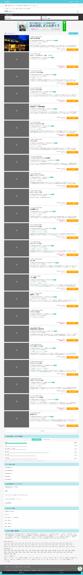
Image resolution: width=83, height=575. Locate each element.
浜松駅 (5, 552)
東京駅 (5, 550)
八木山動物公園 (41, 503)
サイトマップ (54, 570)
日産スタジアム (7, 559)
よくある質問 (8, 570)
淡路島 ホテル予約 (34, 544)
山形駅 (64, 552)
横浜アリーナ (13, 559)
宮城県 (17, 8)
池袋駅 (23, 550)
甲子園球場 (25, 557)
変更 (77, 11)
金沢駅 (13, 552)
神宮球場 (20, 557)
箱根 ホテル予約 (14, 544)
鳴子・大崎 (8, 523)
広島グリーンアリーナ (42, 559)
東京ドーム (6, 557)
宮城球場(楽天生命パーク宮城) (41, 487)
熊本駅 (45, 552)
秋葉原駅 (38, 550)
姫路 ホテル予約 (28, 546)
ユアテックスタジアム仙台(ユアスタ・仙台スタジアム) (41, 495)
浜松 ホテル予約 (48, 544)
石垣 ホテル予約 (27, 544)
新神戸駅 (27, 552)
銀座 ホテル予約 (62, 543)
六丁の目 (32, 395)
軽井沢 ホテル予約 (69, 543)
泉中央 (32, 173)
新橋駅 (46, 550)
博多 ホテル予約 (48, 543)
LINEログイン (72, 1)
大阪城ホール (34, 559)
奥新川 (32, 190)
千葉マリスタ (61, 557)
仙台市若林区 (8, 479)
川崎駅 (66, 550)
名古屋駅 (9, 552)
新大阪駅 (20, 552)
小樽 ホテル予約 (7, 543)
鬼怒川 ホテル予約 (7, 546)
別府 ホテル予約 (14, 546)
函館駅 (11, 553)
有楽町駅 (42, 550)
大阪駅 (24, 552)
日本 (13, 8)
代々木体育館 (71, 557)
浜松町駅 (49, 550)
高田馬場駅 (54, 550)
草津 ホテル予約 (20, 544)
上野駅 (26, 550)
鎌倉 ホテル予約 (42, 546)
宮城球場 (66, 557)
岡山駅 (31, 552)
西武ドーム (56, 557)
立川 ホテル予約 (62, 544)
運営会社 (39, 570)
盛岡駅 (58, 552)
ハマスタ (16, 557)
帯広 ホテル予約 (48, 546)
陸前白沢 (32, 36)
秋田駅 (61, 552)
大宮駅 (30, 550)
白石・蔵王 (8, 520)
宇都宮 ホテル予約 (69, 544)
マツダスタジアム (31, 557)
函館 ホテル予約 (7, 544)
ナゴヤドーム (11, 557)
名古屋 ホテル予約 (14, 543)
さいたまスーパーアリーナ (26, 559)
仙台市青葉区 (9, 467)
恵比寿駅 (19, 550)
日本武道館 (18, 559)
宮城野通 (32, 310)
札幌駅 (14, 553)
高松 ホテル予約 (21, 546)
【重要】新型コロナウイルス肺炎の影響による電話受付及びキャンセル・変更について (21, 5)
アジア (11, 8)
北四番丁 (32, 293)
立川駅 (63, 550)
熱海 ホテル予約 (55, 543)
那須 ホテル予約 (55, 546)
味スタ (76, 557)
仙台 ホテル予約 (21, 543)
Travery (7, 8)
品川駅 (9, 550)
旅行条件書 (33, 570)
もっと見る (41, 430)
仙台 (32, 53)
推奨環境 (20, 570)
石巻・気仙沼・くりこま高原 (11, 517)
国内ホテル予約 (7, 541)
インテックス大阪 (62, 559)
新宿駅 (12, 550)
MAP (56, 40)
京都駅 (16, 552)
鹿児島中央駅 (49, 552)
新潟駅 (68, 552)
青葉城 (41, 491)
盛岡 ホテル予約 (55, 544)
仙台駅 (54, 552)
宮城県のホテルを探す (9, 511)
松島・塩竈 (8, 526)
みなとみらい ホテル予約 (70, 546)
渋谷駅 (15, 550)
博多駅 (42, 552)
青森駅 (71, 552)
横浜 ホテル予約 (28, 543)
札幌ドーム (51, 557)
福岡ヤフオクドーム (39, 557)
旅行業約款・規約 (26, 570)
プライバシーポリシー (46, 570)
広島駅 (35, 552)
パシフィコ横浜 (7, 561)
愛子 (32, 105)
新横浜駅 (73, 550)
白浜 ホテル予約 (42, 544)
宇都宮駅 (33, 550)
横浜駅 (69, 550)
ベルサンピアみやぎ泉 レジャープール (41, 499)
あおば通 (32, 70)
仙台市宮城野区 (9, 470)
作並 (32, 412)
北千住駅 (59, 550)
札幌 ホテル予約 (62, 546)
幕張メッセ (49, 559)
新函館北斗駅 (6, 553)
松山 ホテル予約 (35, 546)
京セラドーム (46, 557)
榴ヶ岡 (32, 224)
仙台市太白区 (8, 473)
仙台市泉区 (8, 476)
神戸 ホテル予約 (42, 543)
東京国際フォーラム (69, 559)
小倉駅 (38, 552)
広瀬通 (32, 344)
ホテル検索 (60, 570)
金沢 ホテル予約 (35, 543)
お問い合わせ (14, 570)
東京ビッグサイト (55, 559)
